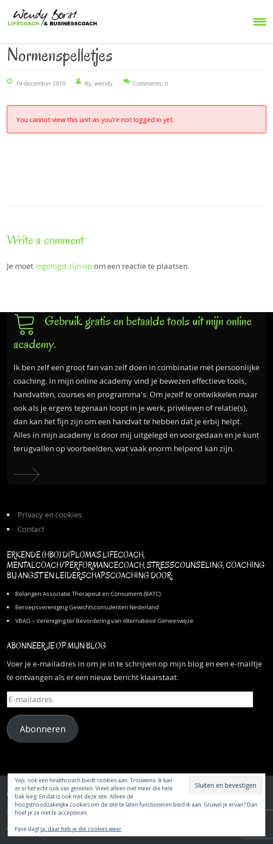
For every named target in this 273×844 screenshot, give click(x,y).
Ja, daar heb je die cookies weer (80, 829)
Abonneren (43, 729)
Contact (31, 529)
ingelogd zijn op (63, 266)
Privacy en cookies (50, 514)
